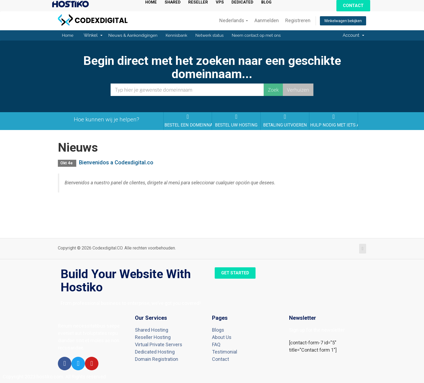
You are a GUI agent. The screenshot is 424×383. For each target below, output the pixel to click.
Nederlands (233, 20)
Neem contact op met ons (256, 35)
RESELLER (200, 2)
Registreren (297, 20)
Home (67, 35)
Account (353, 35)
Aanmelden (266, 20)
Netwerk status (210, 35)
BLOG (270, 2)
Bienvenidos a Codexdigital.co (116, 162)
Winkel (93, 35)
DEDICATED (246, 2)
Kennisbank (176, 35)
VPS (222, 2)
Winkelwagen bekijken (343, 21)
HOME (151, 2)
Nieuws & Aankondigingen (133, 35)
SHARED (173, 2)
